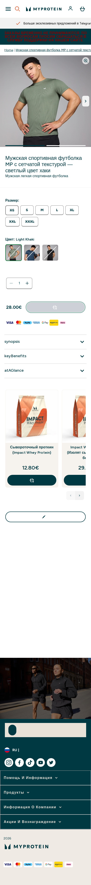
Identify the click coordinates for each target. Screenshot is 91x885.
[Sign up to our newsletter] (12, 730)
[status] (19, 283)
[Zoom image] (85, 60)
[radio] (12, 210)
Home (8, 50)
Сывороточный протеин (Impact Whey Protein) (32, 449)
